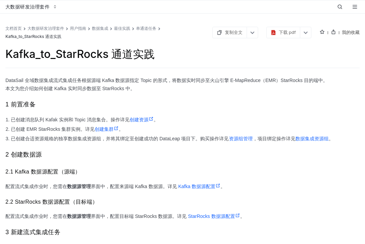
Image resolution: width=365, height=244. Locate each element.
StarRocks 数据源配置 (214, 216)
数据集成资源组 (312, 138)
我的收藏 (351, 32)
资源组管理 (241, 138)
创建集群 (107, 129)
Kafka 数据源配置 (199, 186)
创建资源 (142, 119)
